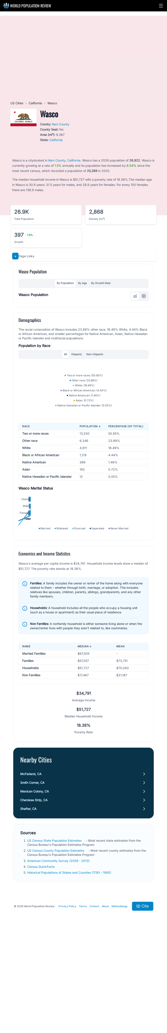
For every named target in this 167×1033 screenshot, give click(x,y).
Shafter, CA (28, 903)
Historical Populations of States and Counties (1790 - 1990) (69, 967)
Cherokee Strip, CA (34, 894)
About (105, 1000)
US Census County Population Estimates (55, 945)
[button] (161, 5)
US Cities (16, 103)
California (35, 103)
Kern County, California (64, 160)
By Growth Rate (100, 283)
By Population (65, 283)
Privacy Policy (67, 1000)
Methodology (120, 1000)
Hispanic (76, 354)
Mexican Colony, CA (34, 885)
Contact (94, 1000)
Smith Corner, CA (32, 877)
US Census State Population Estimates (54, 935)
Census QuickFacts (41, 961)
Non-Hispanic (94, 354)
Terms (83, 1000)
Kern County (60, 124)
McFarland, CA (31, 868)
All (65, 354)
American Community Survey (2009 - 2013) (58, 955)
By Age (82, 283)
